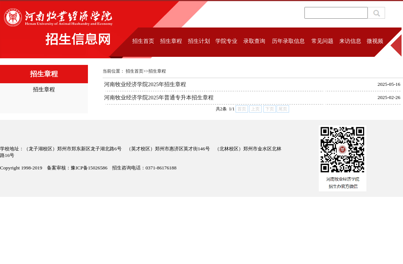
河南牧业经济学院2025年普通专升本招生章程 (159, 97)
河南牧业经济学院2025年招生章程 (145, 84)
